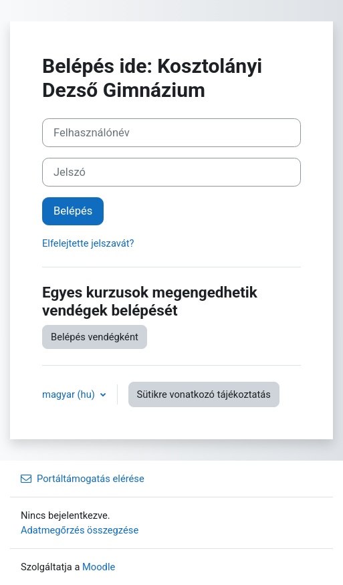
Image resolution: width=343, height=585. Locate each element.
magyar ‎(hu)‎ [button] (70, 394)
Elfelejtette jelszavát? (88, 243)
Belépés (72, 211)
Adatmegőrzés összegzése (79, 530)
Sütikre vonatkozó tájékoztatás (204, 394)
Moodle (98, 567)
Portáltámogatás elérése (82, 479)
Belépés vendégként (94, 337)
